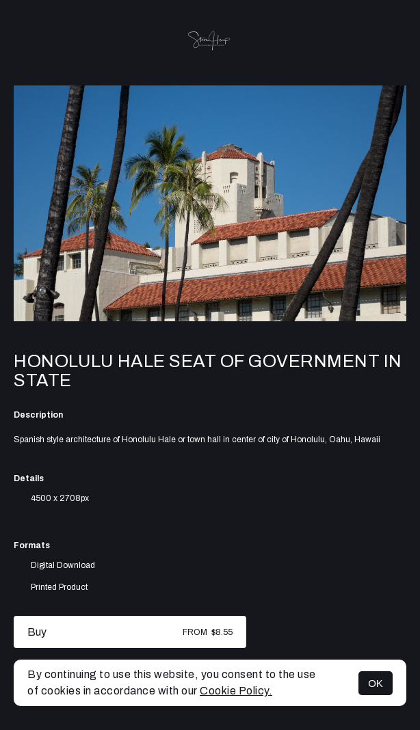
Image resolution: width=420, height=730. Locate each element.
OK (375, 683)
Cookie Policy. (236, 691)
